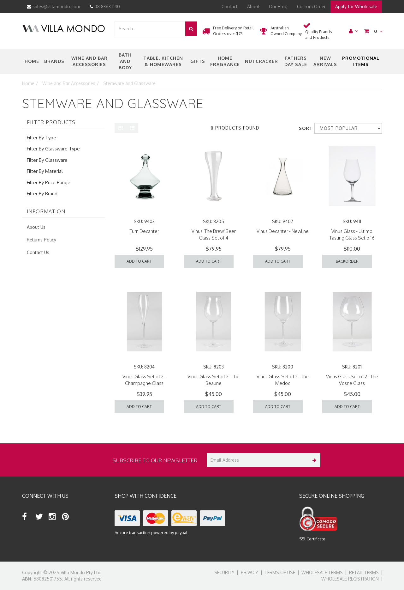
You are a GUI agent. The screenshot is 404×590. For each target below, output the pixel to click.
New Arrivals (325, 61)
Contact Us (38, 252)
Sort (304, 128)
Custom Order (311, 6)
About (253, 6)
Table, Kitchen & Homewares (163, 61)
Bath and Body (125, 61)
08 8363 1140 (105, 6)
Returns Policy (41, 239)
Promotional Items (360, 61)
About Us (36, 227)
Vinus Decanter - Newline (283, 231)
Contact (230, 6)
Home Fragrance (225, 61)
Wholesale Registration (350, 578)
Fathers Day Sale (295, 61)
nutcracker (261, 61)
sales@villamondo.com (53, 6)
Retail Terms (364, 572)
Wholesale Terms (322, 572)
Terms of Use (279, 572)
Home (32, 61)
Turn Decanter (144, 231)
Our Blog (278, 6)
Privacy (249, 572)
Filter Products (51, 122)
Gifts (197, 61)
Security (224, 572)
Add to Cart (139, 261)
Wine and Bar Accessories (89, 61)
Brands (54, 61)
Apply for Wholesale (356, 6)
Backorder (347, 261)
